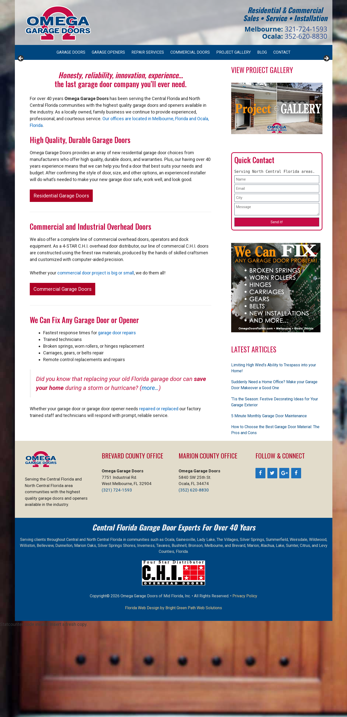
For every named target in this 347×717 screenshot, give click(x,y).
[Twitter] (272, 562)
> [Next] (326, 103)
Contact (281, 52)
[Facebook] (260, 562)
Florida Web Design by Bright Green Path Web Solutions (173, 697)
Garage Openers (108, 52)
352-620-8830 (306, 36)
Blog (262, 52)
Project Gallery (233, 52)
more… (150, 477)
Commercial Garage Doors (62, 378)
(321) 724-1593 (117, 579)
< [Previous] (21, 103)
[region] (173, 104)
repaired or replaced (158, 498)
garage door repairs (117, 422)
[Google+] (284, 562)
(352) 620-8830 (194, 579)
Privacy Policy (244, 685)
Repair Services (147, 52)
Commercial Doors (190, 52)
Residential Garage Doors (61, 285)
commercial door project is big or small (95, 362)
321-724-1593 (306, 29)
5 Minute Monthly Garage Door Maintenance (269, 505)
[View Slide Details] (73, 104)
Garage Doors (71, 52)
